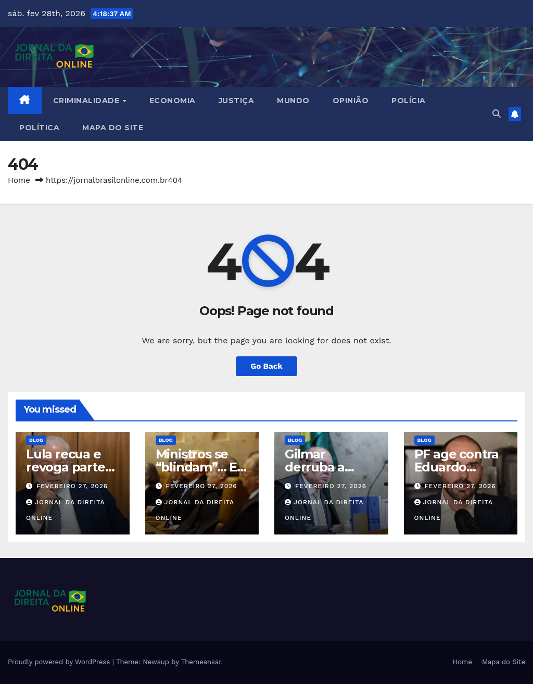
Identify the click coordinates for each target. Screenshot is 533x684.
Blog (36, 440)
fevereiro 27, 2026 (72, 486)
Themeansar (201, 662)
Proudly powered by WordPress (60, 662)
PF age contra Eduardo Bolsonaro (456, 467)
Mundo (293, 100)
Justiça (237, 100)
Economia (172, 100)
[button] (496, 114)
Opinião (351, 100)
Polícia (408, 100)
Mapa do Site (112, 127)
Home (19, 180)
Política (39, 127)
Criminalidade (87, 100)
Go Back (266, 366)
